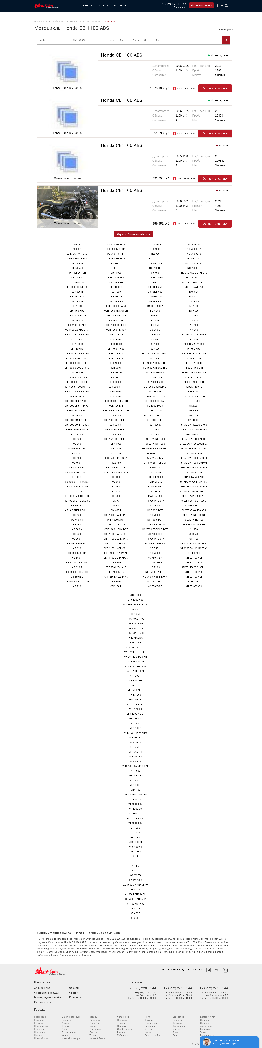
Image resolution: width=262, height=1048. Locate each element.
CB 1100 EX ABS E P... (77, 330)
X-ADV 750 (136, 875)
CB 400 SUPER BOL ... (77, 510)
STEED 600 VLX (194, 586)
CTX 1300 (155, 249)
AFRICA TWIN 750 (77, 254)
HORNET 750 (155, 481)
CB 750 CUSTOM (116, 249)
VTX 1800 (135, 851)
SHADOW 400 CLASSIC (194, 458)
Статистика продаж (46, 993)
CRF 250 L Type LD (116, 567)
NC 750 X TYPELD (155, 572)
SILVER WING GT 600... (194, 500)
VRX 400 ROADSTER (135, 794)
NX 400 (194, 325)
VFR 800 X (135, 785)
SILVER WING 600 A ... (194, 496)
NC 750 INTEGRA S (155, 543)
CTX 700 (155, 254)
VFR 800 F (135, 780)
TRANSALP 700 (135, 633)
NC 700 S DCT (155, 510)
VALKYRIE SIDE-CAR (135, 657)
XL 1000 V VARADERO (135, 884)
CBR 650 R (116, 396)
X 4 (135, 861)
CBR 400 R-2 (116, 353)
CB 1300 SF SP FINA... (77, 406)
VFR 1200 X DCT (136, 714)
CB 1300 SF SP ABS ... (77, 401)
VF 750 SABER (136, 690)
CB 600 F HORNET (77, 543)
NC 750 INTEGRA (155, 538)
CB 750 (77, 586)
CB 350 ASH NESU (77, 448)
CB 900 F (116, 263)
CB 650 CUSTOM (77, 553)
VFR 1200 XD (135, 718)
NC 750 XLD (194, 268)
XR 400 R (136, 908)
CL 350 (116, 481)
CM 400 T (116, 510)
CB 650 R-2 (77, 576)
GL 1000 (155, 344)
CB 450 (77, 515)
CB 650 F (77, 557)
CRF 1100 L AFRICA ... (116, 538)
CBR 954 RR (116, 434)
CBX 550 (116, 453)
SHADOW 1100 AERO (194, 439)
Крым (175, 1032)
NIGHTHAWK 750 (194, 287)
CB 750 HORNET (116, 254)
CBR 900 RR (116, 415)
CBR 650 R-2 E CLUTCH (116, 410)
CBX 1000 (116, 444)
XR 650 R (136, 918)
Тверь (92, 1035)
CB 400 (77, 458)
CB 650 (77, 548)
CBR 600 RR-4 (116, 387)
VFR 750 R (135, 761)
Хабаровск (123, 1035)
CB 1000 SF (77, 301)
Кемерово (150, 1026)
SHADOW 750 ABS (194, 477)
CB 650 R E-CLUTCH (77, 572)
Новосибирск (41, 1038)
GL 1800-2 (155, 425)
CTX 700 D (155, 258)
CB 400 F (77, 462)
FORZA (155, 315)
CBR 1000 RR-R (116, 320)
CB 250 (77, 439)
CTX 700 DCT (155, 263)
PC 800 (194, 339)
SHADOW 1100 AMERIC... (194, 444)
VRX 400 (135, 790)
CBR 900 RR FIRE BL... (116, 420)
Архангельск (207, 1026)
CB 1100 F (77, 339)
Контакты (120, 5)
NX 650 (194, 330)
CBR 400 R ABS (116, 349)
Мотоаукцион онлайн (47, 997)
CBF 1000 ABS (116, 277)
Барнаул (66, 1020)
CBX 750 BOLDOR (116, 467)
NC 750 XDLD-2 (194, 263)
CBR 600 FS (116, 377)
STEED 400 (194, 553)
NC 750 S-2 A (155, 557)
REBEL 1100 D (194, 363)
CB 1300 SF (77, 372)
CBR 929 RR (116, 425)
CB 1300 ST (77, 415)
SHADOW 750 (194, 472)
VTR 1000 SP (136, 842)
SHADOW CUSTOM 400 (194, 429)
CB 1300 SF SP (77, 396)
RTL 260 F (194, 406)
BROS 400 (77, 263)
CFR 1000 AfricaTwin (116, 472)
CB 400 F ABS (77, 467)
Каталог (88, 5)
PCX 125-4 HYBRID (194, 344)
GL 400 (155, 429)
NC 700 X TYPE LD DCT (155, 529)
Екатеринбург (207, 1017)
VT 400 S (136, 827)
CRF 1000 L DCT (116, 519)
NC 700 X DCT (155, 519)
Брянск (93, 1026)
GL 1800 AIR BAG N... (155, 363)
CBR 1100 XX (116, 334)
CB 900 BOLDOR (116, 258)
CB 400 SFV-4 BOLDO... (77, 500)
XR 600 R (136, 913)
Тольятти (177, 1020)
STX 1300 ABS (136, 600)
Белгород (39, 1023)
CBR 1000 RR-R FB (116, 325)
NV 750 (194, 320)
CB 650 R (77, 567)
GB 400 (155, 339)
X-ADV (135, 870)
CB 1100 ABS (77, 311)
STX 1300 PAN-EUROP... (136, 604)
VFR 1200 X (135, 709)
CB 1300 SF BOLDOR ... (77, 387)
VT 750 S (136, 832)
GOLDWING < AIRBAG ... (155, 448)
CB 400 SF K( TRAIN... (77, 481)
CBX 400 (116, 448)
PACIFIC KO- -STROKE (194, 334)
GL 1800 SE (155, 391)
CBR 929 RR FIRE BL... (116, 429)
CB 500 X (77, 529)
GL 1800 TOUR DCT (155, 415)
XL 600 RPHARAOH (135, 894)
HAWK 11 (155, 467)
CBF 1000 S (116, 287)
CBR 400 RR (116, 363)
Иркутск (204, 1023)
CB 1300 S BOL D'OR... (77, 358)
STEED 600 (194, 581)
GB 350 (155, 325)
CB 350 (77, 444)
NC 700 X (155, 515)
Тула (175, 1035)
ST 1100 (193, 538)
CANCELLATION (77, 273)
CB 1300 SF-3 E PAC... (77, 410)
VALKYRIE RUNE (136, 661)
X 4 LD (135, 865)
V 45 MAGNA (135, 638)
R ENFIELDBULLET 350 (194, 353)
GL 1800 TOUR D (155, 410)
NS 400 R (194, 301)
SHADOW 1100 (194, 434)
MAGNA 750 (155, 496)
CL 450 (116, 491)
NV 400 (194, 315)
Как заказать (42, 1002)
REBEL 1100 (194, 358)
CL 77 (116, 500)
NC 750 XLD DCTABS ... (194, 273)
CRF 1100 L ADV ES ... (116, 534)
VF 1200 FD (135, 680)
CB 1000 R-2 (77, 296)
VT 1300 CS (135, 808)
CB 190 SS (77, 434)
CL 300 (116, 477)
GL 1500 (155, 349)
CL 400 (116, 486)
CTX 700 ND (155, 268)
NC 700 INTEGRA (155, 500)
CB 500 (77, 524)
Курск (148, 1032)
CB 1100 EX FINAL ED (77, 334)
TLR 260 (135, 614)
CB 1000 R (77, 292)
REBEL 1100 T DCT (194, 382)
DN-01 (155, 282)
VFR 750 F (135, 747)
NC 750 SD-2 (155, 562)
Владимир (39, 1029)
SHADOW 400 (194, 453)
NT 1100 (194, 306)
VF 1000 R (135, 676)
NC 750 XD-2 (194, 249)
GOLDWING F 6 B (155, 453)
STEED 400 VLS (194, 562)
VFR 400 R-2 (135, 737)
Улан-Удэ (94, 1023)
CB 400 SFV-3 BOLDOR (77, 496)
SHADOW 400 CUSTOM (194, 462)
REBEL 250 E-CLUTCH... (194, 396)
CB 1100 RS (77, 349)
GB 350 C (155, 330)
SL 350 (194, 529)
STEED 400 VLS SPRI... (194, 567)
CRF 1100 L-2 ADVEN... (116, 553)
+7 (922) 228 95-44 (172, 4)
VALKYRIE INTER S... (135, 647)
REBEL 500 (194, 401)
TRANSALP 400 (135, 619)
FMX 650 (155, 311)
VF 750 (135, 685)
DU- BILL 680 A (155, 306)
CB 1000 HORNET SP (77, 287)
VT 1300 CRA (135, 804)
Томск (203, 1032)
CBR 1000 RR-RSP (116, 330)
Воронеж (39, 1020)
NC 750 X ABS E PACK (155, 576)
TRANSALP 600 (135, 623)
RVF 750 (194, 415)
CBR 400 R (116, 344)
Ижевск (38, 1035)
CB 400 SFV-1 (77, 491)
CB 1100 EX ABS (77, 325)
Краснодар (40, 1017)
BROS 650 (77, 268)
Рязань (121, 1032)
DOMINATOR (155, 296)
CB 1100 (77, 306)
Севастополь (69, 1032)
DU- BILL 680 (155, 301)
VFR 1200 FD (136, 699)
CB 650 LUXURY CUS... (77, 562)
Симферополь (125, 1029)
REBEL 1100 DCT (194, 368)
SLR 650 (194, 534)
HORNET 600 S (155, 477)
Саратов (177, 1023)
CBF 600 (116, 292)
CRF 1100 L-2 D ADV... (116, 557)
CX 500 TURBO (155, 277)
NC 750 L (155, 548)
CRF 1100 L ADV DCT (116, 529)
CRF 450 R (116, 586)
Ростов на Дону (153, 1035)
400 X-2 (77, 249)
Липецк (93, 1032)
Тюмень (121, 1023)
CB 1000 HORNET (77, 282)
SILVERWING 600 (194, 519)
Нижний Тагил (97, 1038)
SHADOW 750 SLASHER (194, 486)
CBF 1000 (116, 273)
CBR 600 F (116, 368)
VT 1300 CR (135, 799)
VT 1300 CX (135, 813)
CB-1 (116, 268)
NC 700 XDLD (155, 534)
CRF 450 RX (155, 244)
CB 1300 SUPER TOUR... (77, 429)
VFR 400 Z (135, 742)
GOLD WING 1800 (155, 444)
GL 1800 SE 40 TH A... (155, 396)
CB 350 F (77, 453)
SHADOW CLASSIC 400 (194, 425)
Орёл (65, 1029)
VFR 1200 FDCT (135, 704)
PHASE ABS (194, 349)
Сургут (65, 1026)
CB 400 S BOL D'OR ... (77, 472)
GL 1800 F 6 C (155, 382)
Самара (149, 1020)
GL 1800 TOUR (155, 406)
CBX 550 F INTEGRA (116, 458)
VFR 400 (135, 723)
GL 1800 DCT (155, 377)
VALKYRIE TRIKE (136, 671)
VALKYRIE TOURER (135, 666)
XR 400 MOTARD (136, 903)
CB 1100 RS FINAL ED (77, 353)
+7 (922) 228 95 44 (142, 988)
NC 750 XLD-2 (194, 277)
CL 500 (116, 496)
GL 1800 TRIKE (155, 420)
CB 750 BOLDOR (116, 244)
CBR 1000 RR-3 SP (116, 315)
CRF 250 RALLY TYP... (116, 576)
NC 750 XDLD (194, 258)
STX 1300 (135, 595)
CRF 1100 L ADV (116, 524)
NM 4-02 (194, 296)
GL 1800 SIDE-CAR (155, 401)
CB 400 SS (77, 505)
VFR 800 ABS (135, 775)
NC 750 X (155, 567)
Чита (147, 1017)
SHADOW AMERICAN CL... (194, 491)
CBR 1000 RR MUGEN (116, 311)
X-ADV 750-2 (136, 880)
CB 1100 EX (77, 320)
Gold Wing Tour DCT (155, 462)
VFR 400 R (135, 728)
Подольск (94, 1020)
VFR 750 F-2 (135, 756)
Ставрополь (179, 1026)
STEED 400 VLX (194, 572)
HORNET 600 (155, 472)
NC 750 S (155, 553)
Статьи (73, 993)
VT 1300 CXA (135, 823)
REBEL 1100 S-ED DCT (194, 372)
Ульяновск (95, 1029)
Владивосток (207, 1035)
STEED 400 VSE (194, 576)
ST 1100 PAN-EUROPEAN (194, 543)
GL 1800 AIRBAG (155, 372)
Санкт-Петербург (71, 1017)
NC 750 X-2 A (155, 586)
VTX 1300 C (135, 846)
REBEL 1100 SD (194, 377)
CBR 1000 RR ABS (116, 306)
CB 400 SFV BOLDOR (77, 486)
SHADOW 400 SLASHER (194, 467)
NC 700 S (155, 505)
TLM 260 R (135, 609)
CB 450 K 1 (77, 519)
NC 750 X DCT (155, 581)
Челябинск (123, 1017)
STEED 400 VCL (194, 557)
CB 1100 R (77, 344)
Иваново (205, 1020)
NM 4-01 (194, 292)
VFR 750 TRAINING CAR (135, 766)
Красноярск (179, 1017)
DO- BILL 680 (155, 292)
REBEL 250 (194, 391)
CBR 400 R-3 (116, 358)
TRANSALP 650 (135, 628)
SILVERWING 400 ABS (194, 510)
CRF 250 (116, 562)
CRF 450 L (116, 581)
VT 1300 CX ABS (136, 818)
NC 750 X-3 (194, 244)
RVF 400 (194, 410)
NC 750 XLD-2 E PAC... (194, 282)
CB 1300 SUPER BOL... (77, 420)
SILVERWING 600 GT (194, 524)
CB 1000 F (77, 277)
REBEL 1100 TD (194, 387)
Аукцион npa (42, 988)
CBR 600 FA (116, 372)
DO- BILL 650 (155, 287)
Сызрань (122, 1020)
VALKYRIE (135, 642)
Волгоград (205, 1029)
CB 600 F (77, 538)
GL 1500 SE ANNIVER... (155, 353)
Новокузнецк (152, 1023)
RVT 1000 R (194, 420)
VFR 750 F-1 (135, 752)
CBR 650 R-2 (116, 406)
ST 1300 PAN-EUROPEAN (194, 548)
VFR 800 (135, 771)
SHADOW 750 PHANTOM (194, 481)
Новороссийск (42, 1026)
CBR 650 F (116, 391)
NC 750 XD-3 (194, 254)
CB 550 (77, 534)
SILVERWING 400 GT (194, 515)
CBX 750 (116, 462)
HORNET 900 (155, 486)
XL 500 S (136, 889)
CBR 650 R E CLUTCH (116, 401)
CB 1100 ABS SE (77, 315)
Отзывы (74, 988)
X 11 (135, 856)
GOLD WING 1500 (155, 439)
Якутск (148, 1029)
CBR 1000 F (116, 296)
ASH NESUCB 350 (77, 258)
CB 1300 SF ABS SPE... (77, 377)
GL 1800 (155, 358)
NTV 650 (194, 311)
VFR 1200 (135, 695)
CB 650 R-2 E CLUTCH (77, 581)
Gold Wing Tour (155, 458)
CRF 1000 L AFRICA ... (116, 515)
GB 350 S (155, 334)
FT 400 (155, 320)
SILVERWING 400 (194, 505)
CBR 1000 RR (116, 301)
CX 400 (155, 273)
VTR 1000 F (135, 837)
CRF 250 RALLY (116, 572)
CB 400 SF (77, 477)
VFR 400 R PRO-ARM (135, 733)
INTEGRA (155, 491)
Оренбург (122, 1026)
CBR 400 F (116, 339)
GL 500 (155, 434)
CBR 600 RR (116, 382)
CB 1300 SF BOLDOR (77, 382)
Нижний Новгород (71, 1038)
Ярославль (40, 1032)
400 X (77, 244)
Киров (65, 1035)
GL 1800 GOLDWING (155, 387)
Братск (176, 1029)
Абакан (66, 1023)
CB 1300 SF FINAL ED (77, 391)
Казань (93, 1017)
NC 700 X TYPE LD (155, 524)
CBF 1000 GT (116, 282)
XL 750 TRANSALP (135, 899)
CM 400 (116, 505)
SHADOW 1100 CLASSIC (194, 448)
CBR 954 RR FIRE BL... (116, 439)
